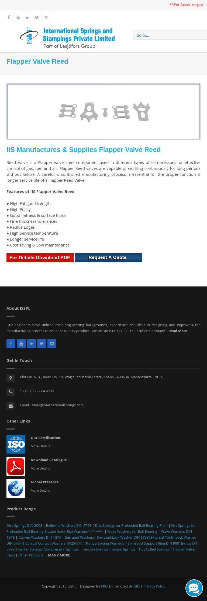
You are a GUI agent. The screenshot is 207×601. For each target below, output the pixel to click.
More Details (40, 446)
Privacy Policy (154, 586)
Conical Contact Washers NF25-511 (54, 543)
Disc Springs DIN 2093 (24, 525)
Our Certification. (46, 437)
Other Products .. (32, 555)
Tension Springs (95, 549)
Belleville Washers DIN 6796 (68, 525)
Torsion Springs (123, 549)
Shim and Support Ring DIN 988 (153, 543)
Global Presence (45, 482)
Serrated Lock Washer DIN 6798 (123, 537)
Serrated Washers (79, 537)
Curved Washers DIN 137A (40, 537)
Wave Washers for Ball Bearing (132, 531)
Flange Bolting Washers (105, 543)
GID (137, 586)
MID (104, 586)
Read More (177, 330)
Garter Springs (29, 549)
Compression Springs (61, 549)
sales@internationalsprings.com (58, 405)
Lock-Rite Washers (81, 531)
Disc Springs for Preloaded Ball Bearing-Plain (130, 525)
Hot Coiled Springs (154, 549)
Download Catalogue (49, 459)
